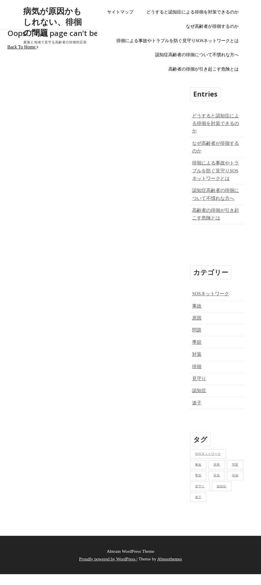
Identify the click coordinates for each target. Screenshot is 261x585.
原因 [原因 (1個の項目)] (216, 464)
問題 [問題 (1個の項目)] (235, 464)
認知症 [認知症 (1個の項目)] (221, 486)
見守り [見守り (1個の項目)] (200, 486)
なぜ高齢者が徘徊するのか (212, 26)
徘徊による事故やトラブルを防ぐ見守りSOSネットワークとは (177, 40)
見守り (199, 378)
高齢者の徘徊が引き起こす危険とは (203, 69)
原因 (196, 317)
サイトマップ (120, 12)
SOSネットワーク (210, 293)
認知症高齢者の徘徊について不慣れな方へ (197, 54)
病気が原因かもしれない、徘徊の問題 (52, 22)
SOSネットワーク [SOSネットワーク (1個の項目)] (208, 453)
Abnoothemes (169, 558)
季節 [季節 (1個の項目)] (198, 475)
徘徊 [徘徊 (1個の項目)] (235, 475)
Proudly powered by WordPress (108, 558)
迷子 (196, 402)
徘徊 (196, 366)
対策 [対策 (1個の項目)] (216, 475)
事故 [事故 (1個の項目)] (198, 464)
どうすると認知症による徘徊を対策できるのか (192, 12)
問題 (196, 329)
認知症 (199, 390)
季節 (196, 342)
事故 (196, 305)
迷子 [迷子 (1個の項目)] (198, 497)
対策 (196, 354)
